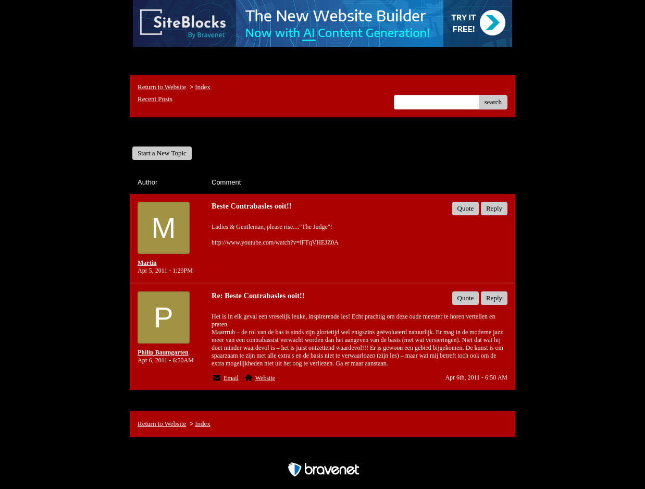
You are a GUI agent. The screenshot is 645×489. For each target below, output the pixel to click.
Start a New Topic (162, 153)
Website (265, 378)
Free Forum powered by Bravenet (322, 451)
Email (231, 378)
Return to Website (162, 87)
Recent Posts (155, 99)
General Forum (161, 132)
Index (202, 87)
